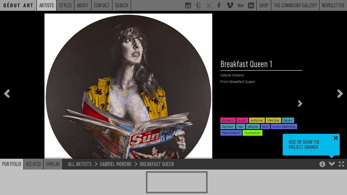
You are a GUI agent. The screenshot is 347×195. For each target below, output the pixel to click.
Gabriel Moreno (115, 163)
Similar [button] (53, 163)
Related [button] (33, 163)
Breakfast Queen (157, 163)
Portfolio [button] (11, 163)
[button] (341, 164)
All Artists (80, 163)
